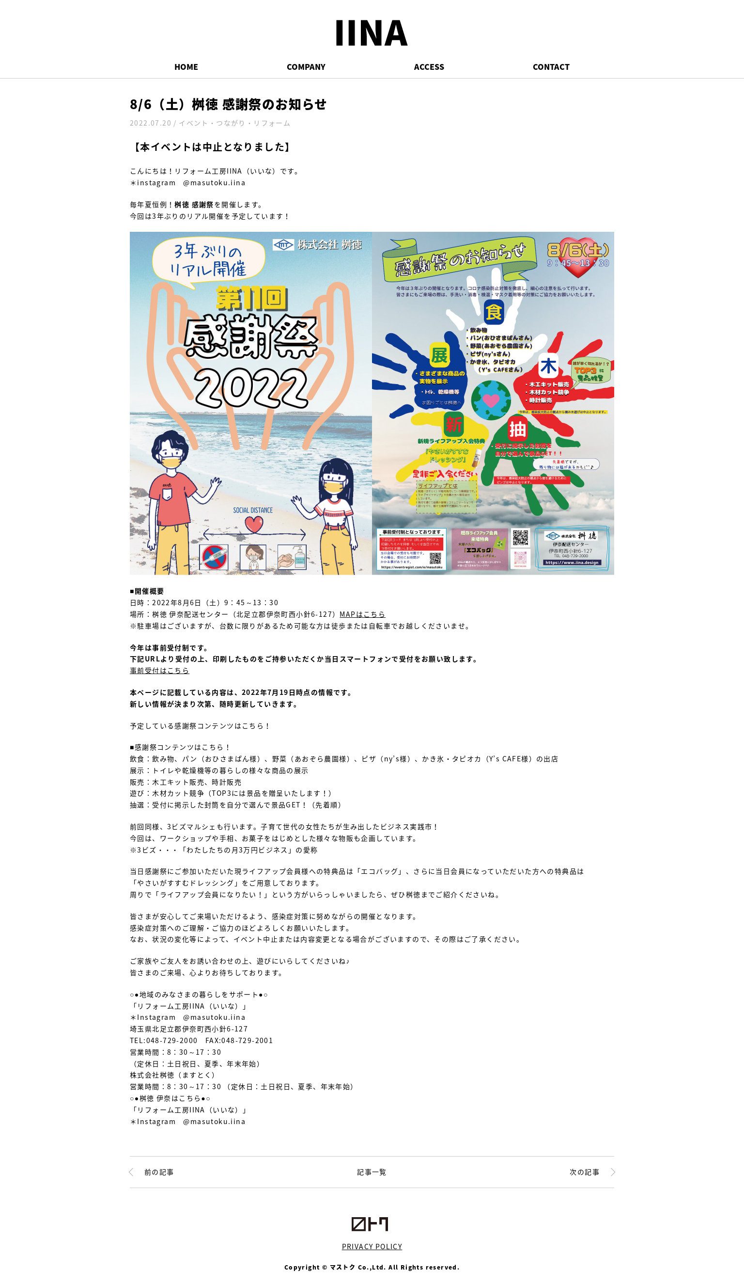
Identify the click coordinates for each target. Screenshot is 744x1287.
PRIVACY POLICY (372, 1246)
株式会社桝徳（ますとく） (174, 1074)
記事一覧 (372, 1171)
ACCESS (429, 66)
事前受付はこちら (159, 670)
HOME (186, 66)
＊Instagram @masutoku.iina (188, 1017)
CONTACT (551, 66)
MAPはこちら (363, 614)
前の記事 (159, 1171)
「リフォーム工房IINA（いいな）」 (190, 1006)
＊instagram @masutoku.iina (188, 182)
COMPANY (306, 66)
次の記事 (585, 1171)
